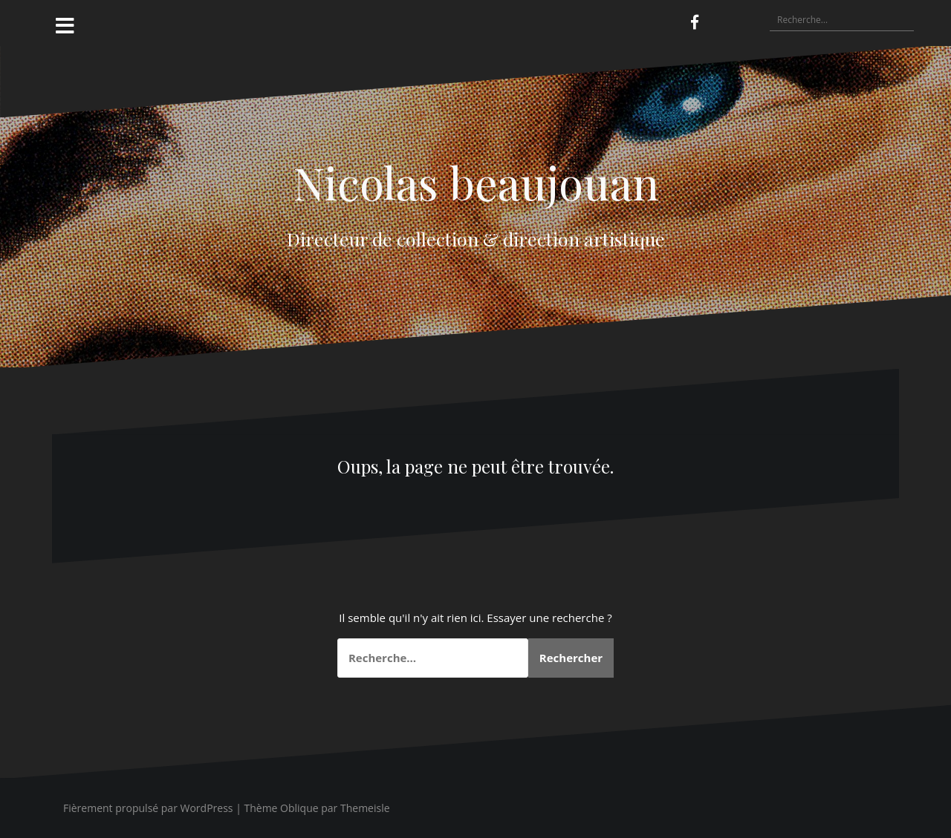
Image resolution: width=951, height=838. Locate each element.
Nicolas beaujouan (476, 182)
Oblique (299, 808)
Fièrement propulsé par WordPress (148, 808)
